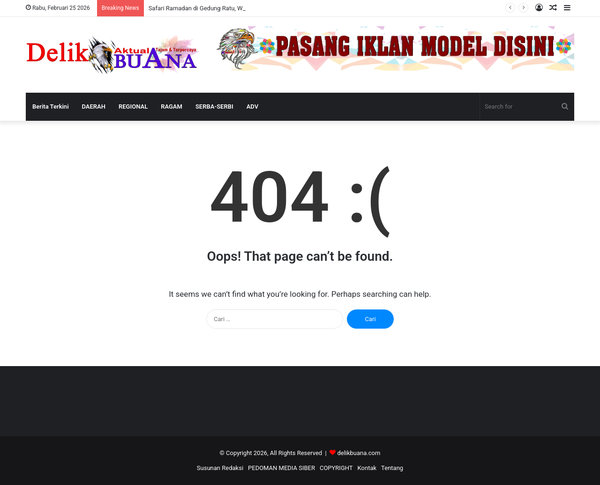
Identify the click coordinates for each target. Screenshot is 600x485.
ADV (252, 106)
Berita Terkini (50, 106)
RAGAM (171, 106)
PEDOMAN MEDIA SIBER (281, 467)
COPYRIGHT (336, 467)
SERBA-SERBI (214, 106)
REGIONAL (133, 106)
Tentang (392, 467)
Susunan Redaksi (220, 467)
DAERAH (93, 106)
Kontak (367, 467)
